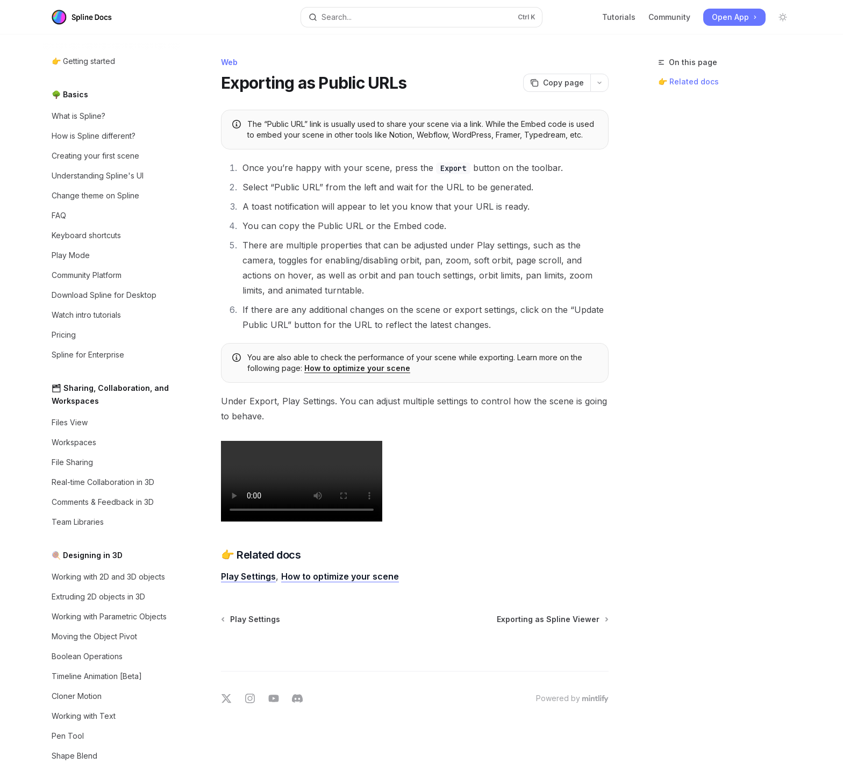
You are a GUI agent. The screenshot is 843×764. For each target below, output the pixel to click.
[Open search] (421, 17)
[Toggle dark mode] (782, 17)
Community (669, 17)
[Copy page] (556, 83)
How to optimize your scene (357, 368)
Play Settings (248, 576)
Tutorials (618, 17)
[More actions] (599, 83)
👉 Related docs (688, 81)
